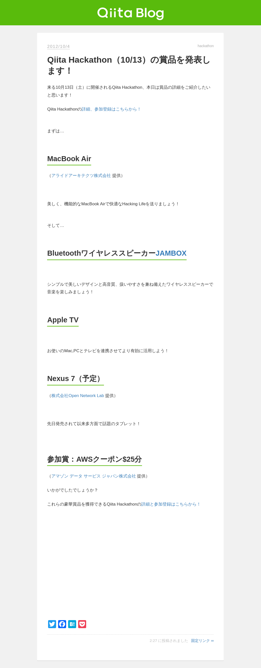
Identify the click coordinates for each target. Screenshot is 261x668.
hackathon (206, 46)
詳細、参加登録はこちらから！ (111, 109)
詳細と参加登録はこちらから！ (171, 504)
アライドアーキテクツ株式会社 (81, 175)
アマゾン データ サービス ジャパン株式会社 (93, 476)
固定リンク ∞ (202, 640)
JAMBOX (171, 253)
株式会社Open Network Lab (77, 395)
